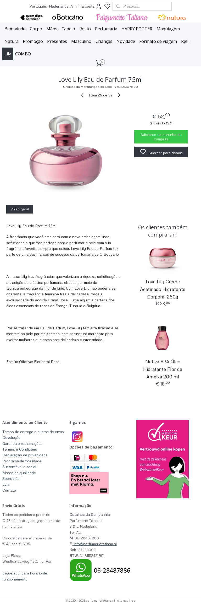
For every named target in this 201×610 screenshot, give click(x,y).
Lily (7, 54)
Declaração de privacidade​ (25, 455)
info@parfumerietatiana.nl (95, 544)
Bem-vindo (15, 29)
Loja (5, 484)
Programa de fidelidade (21, 461)
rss (133, 600)
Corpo (36, 29)
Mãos (51, 29)
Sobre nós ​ (11, 478)
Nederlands (58, 6)
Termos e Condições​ (19, 449)
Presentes (57, 41)
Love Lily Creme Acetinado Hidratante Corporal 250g (162, 289)
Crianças (104, 41)
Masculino (81, 41)
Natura (11, 41)
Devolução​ (11, 437)
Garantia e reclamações (22, 443)
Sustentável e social (19, 466)
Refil (185, 41)
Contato (9, 490)
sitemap (123, 600)
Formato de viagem (158, 41)
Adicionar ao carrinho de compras (161, 137)
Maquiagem (168, 29)
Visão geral (19, 209)
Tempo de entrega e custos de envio (33, 431)
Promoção (33, 41)
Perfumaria (106, 29)
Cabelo (68, 29)
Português (38, 6)
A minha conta (86, 6)
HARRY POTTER (136, 29)
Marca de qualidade (19, 472)
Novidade (125, 41)
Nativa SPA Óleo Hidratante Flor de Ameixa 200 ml (162, 369)
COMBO (23, 54)
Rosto (85, 29)
